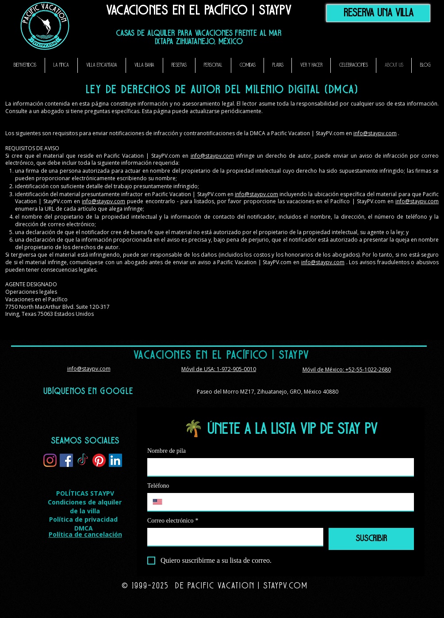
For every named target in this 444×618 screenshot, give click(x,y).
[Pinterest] (99, 460)
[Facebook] (66, 460)
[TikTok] (82, 460)
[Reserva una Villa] (378, 13)
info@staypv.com (375, 133)
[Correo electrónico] (232, 537)
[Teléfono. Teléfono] (289, 502)
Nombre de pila (166, 450)
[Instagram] (50, 460)
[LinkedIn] (115, 460)
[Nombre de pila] (278, 467)
